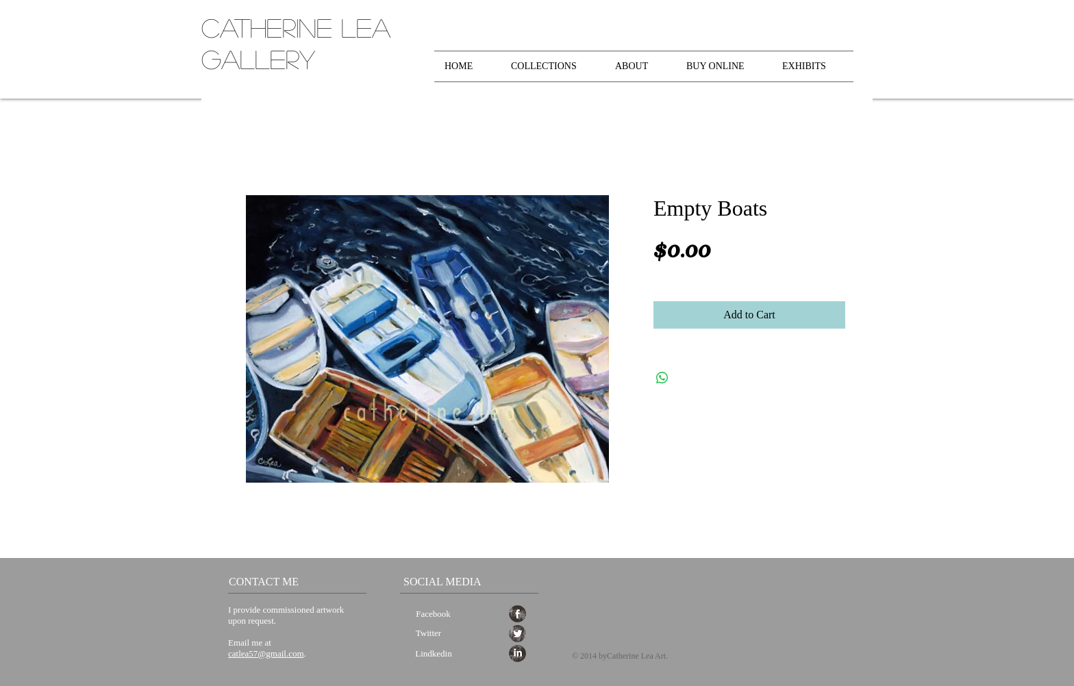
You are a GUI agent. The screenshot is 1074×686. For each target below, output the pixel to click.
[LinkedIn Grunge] (517, 653)
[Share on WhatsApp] (662, 378)
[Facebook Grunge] (517, 613)
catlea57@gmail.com (266, 653)
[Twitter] (428, 633)
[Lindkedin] (433, 654)
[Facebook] (433, 614)
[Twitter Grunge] (517, 633)
